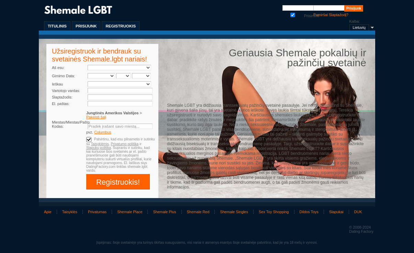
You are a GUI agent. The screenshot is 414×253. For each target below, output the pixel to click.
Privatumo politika (124, 144)
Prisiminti (292, 14)
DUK (358, 212)
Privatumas (97, 212)
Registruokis (120, 26)
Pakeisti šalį (96, 117)
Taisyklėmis (100, 144)
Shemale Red (198, 212)
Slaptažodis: (62, 97)
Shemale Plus (164, 212)
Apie (48, 212)
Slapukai (336, 212)
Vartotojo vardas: (66, 91)
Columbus (102, 132)
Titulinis (57, 26)
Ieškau (57, 84)
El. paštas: (60, 104)
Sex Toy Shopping (274, 212)
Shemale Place (129, 212)
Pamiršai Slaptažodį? (330, 15)
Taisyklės (69, 212)
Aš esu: (58, 68)
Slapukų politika (98, 148)
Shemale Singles (234, 212)
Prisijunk (86, 26)
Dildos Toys (309, 212)
